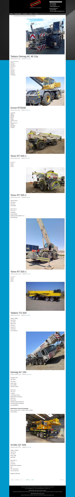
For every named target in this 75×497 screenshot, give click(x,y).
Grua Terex (28, 158)
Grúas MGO (18, 4)
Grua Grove (28, 110)
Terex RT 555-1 (18, 156)
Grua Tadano (28, 58)
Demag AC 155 (18, 372)
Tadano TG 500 (18, 313)
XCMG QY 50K (18, 445)
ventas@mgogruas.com (55, 6)
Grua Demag (29, 374)
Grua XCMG (29, 447)
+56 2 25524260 (53, 4)
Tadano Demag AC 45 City (24, 56)
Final (32, 479)
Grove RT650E (18, 108)
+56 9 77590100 (53, 3)
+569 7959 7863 (53, 9)
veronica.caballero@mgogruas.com (57, 11)
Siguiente (27, 479)
